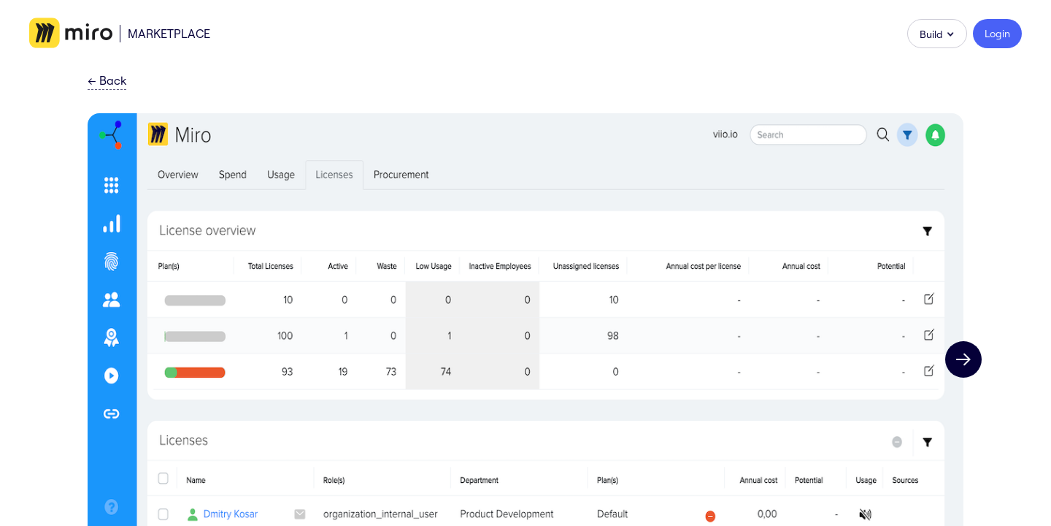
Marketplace (169, 33)
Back (107, 81)
